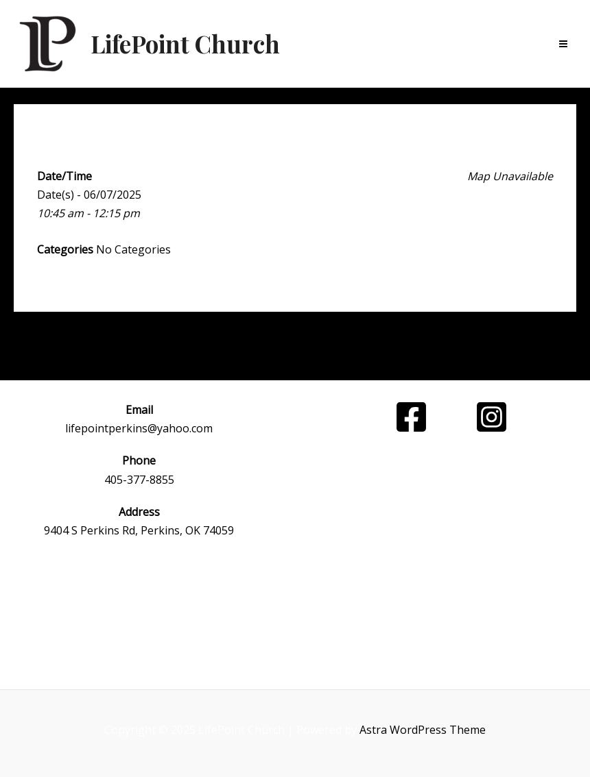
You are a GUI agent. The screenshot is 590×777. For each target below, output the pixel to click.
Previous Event (117, 347)
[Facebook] (411, 417)
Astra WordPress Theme (422, 729)
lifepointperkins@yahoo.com (139, 428)
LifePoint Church (185, 43)
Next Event (484, 347)
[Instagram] (492, 417)
